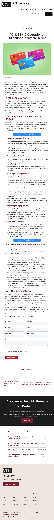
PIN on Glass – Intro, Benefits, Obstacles (21, 450)
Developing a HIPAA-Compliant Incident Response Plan (21, 455)
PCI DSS (29, 28)
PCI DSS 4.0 (35, 107)
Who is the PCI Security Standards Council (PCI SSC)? (11, 383)
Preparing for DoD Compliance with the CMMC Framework (21, 437)
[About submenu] (30, 9)
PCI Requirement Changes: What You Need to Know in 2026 (23, 444)
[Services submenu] (38, 9)
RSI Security (20, 3)
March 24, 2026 (42, 449)
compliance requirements (29, 226)
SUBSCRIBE (27, 420)
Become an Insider (11, 484)
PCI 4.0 (24, 28)
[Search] (48, 14)
